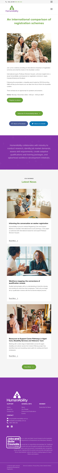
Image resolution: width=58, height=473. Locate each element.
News (23, 407)
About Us (9, 409)
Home (9, 407)
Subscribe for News (45, 407)
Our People (25, 409)
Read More (13, 241)
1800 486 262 (18, 2)
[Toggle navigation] (51, 1)
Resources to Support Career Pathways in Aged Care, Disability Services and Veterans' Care (28, 339)
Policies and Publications (29, 411)
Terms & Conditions (27, 465)
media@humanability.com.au (16, 421)
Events (24, 413)
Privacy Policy (36, 465)
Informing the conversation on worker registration (28, 223)
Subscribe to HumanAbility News (29, 113)
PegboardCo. (10, 469)
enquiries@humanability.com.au (17, 418)
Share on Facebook (18, 124)
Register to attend (14, 100)
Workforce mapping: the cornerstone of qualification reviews (24, 282)
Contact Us (10, 411)
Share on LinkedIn (38, 124)
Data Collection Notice (45, 465)
